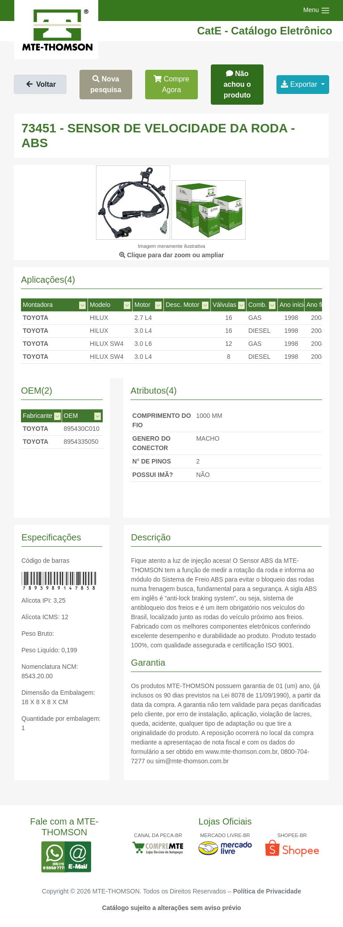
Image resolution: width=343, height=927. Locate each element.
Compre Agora (171, 84)
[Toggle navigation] (316, 10)
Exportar (300, 84)
